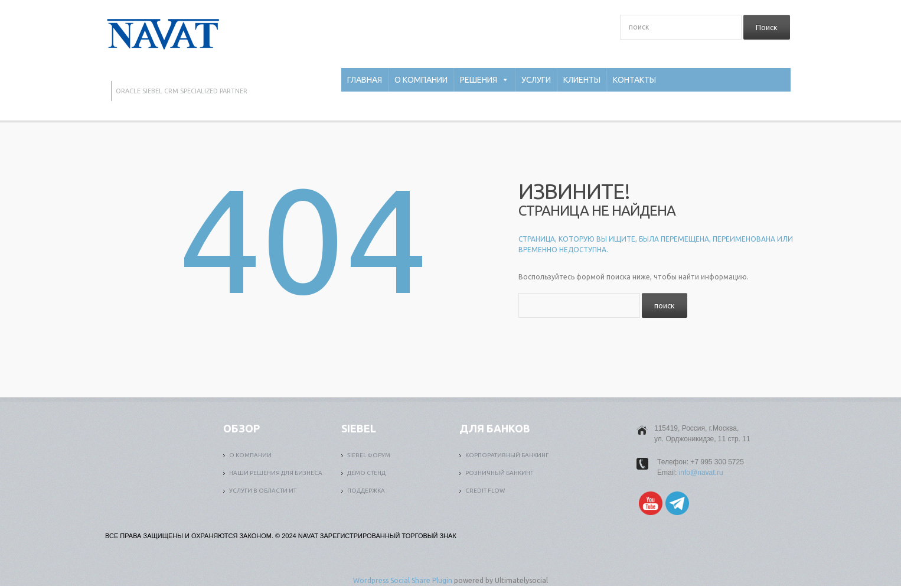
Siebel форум (368, 455)
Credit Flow (485, 490)
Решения (484, 79)
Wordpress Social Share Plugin (403, 580)
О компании (421, 79)
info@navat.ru (701, 472)
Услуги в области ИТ (262, 490)
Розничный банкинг (499, 473)
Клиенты (581, 79)
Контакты (634, 79)
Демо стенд (366, 473)
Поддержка (366, 490)
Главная (364, 79)
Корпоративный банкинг (507, 455)
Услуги (536, 79)
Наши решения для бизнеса (275, 473)
